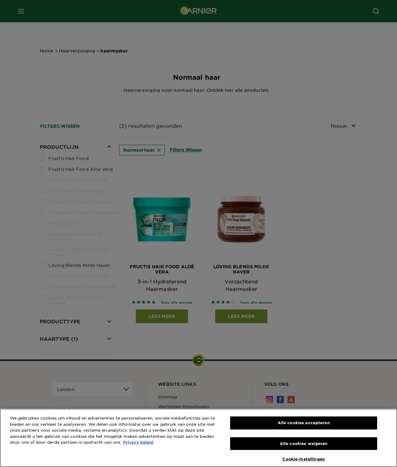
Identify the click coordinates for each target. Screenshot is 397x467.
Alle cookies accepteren (304, 422)
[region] (198, 438)
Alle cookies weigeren (304, 443)
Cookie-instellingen (303, 458)
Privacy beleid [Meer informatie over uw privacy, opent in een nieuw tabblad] (138, 442)
